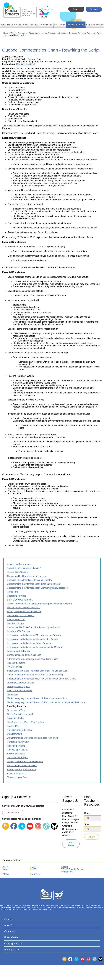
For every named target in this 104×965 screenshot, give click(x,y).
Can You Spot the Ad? (17, 750)
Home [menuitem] (3, 25)
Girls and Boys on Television (20, 615)
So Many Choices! (16, 754)
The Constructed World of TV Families (25, 722)
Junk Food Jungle (15, 623)
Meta (5, 869)
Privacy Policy (12, 949)
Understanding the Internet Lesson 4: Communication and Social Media (41, 679)
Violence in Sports (16, 773)
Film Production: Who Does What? (23, 607)
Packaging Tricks (15, 718)
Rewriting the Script (25, 64)
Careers (8, 919)
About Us (9, 925)
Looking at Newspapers (18, 686)
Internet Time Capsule (17, 572)
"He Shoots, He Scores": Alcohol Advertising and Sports (34, 627)
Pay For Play (13, 726)
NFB (34, 869)
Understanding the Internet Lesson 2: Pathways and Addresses (37, 588)
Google (64, 867)
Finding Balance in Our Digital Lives (24, 611)
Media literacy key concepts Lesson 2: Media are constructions (37, 698)
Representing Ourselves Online (22, 765)
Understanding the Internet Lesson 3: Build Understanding (35, 675)
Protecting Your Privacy (18, 742)
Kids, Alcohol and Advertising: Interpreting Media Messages (35, 647)
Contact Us (10, 931)
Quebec (81, 33)
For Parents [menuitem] (60, 25)
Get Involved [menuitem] (97, 25)
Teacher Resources (19, 33)
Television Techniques (17, 757)
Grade (87, 813)
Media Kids (12, 694)
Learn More (12, 812)
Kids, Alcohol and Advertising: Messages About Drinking (34, 635)
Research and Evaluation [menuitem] (41, 25)
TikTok (6, 874)
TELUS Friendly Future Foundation (72, 870)
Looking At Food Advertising (20, 683)
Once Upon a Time (16, 710)
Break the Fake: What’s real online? (24, 568)
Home (5, 33)
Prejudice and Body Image (19, 730)
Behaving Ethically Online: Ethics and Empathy (29, 580)
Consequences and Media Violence (24, 655)
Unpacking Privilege (16, 596)
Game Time (12, 592)
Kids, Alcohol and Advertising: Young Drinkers (29, 643)
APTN (5, 867)
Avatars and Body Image (19, 564)
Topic (86, 824)
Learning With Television (18, 651)
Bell (33, 867)
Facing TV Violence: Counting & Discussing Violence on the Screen (39, 604)
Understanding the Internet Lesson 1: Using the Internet (33, 584)
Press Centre (11, 937)
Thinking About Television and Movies (25, 761)
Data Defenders (14, 734)
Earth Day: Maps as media (20, 600)
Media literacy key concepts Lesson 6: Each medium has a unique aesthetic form (46, 702)
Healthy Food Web (16, 619)
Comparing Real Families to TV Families (26, 576)
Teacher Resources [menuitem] (75, 25)
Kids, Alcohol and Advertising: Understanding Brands (32, 639)
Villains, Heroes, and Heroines (21, 769)
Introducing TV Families (18, 631)
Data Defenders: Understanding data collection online (32, 738)
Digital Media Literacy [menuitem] (17, 25)
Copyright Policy (13, 943)
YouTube (36, 874)
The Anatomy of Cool (17, 777)
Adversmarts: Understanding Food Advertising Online (32, 659)
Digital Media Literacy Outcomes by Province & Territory (52, 33)
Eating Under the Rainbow (19, 690)
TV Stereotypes (14, 667)
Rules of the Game (16, 663)
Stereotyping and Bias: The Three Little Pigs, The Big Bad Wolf (37, 671)
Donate (94, 9)
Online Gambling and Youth (20, 714)
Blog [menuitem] (88, 25)
